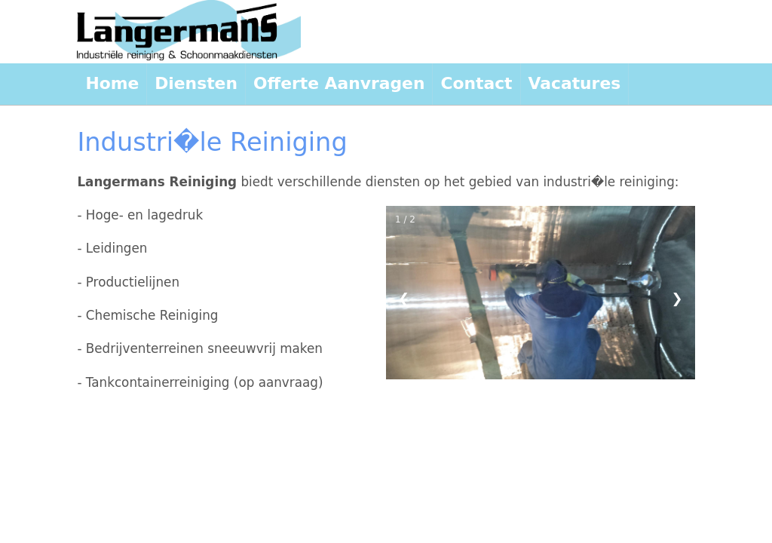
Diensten (196, 83)
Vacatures (574, 83)
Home (112, 83)
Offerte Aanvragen (339, 83)
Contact (476, 83)
